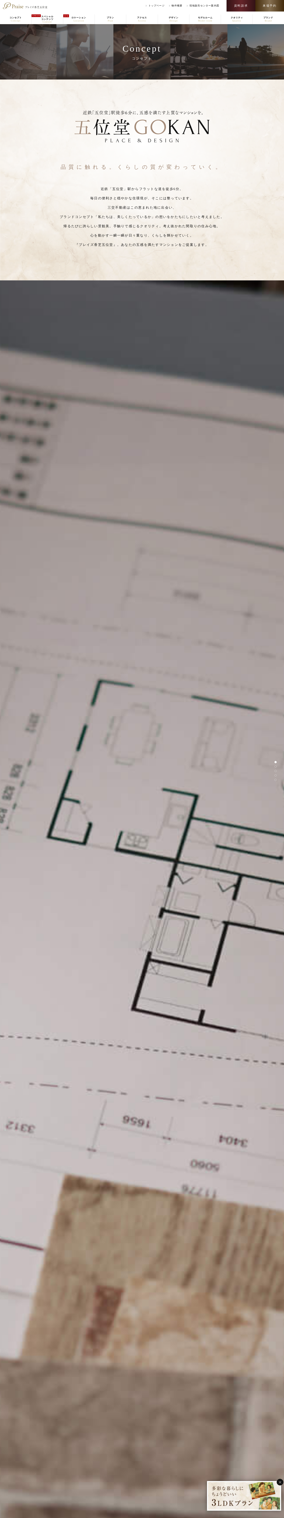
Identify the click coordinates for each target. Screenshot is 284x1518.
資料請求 (241, 5)
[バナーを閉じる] (280, 1482)
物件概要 (177, 5)
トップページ (156, 5)
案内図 (204, 5)
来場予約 (270, 5)
